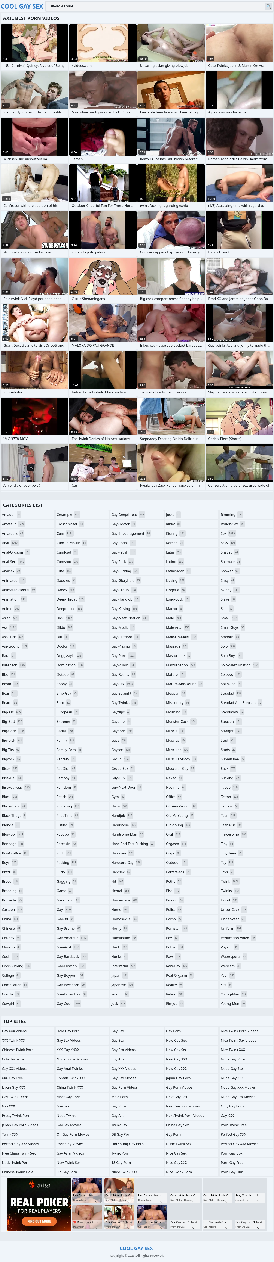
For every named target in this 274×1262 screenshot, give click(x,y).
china (10, 919)
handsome (124, 825)
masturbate (178, 655)
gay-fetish (123, 552)
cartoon (12, 909)
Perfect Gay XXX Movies (239, 1143)
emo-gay (67, 693)
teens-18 (231, 825)
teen (228, 815)
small (229, 618)
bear (10, 693)
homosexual (124, 919)
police (174, 909)
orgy (173, 853)
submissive (233, 759)
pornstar (177, 928)
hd (117, 881)
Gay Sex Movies (69, 1125)
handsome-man (127, 834)
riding (175, 994)
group (120, 759)
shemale (231, 561)
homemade (124, 900)
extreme (67, 721)
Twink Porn (120, 1153)
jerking (120, 994)
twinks (230, 891)
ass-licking (15, 646)
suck (228, 768)
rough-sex (232, 524)
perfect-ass (178, 872)
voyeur (229, 947)
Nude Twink (66, 1115)
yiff (226, 985)
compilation (15, 985)
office (174, 797)
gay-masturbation (129, 618)
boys (10, 862)
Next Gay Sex (176, 1096)
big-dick (12, 740)
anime (11, 608)
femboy (67, 778)
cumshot (68, 561)
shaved (230, 552)
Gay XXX (8, 1106)
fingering (68, 806)
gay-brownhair (72, 994)
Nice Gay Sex (176, 1153)
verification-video (238, 938)
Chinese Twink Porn (18, 1049)
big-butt (12, 721)
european (68, 712)
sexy (228, 543)
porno (174, 919)
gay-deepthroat (128, 514)
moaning (176, 712)
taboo (230, 787)
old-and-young (181, 806)
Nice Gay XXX (176, 1162)
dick (65, 618)
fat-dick (66, 768)
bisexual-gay (16, 787)
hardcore (122, 853)
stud (228, 740)
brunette (12, 900)
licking (175, 580)
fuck (64, 853)
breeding (12, 891)
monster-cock (181, 721)
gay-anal (69, 947)
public (175, 947)
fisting (65, 825)
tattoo (230, 797)
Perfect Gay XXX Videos (20, 1143)
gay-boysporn (71, 985)
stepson (231, 721)
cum (65, 533)
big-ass (12, 712)
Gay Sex (63, 1106)
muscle (176, 731)
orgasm (176, 844)
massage (177, 646)
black (10, 797)
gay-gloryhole (126, 580)
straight (231, 731)
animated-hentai (19, 590)
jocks (173, 514)
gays (119, 740)
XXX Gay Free (12, 1078)
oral (173, 834)
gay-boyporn (70, 975)
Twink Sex (119, 1125)
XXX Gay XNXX (68, 1049)
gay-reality (123, 674)
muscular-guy (180, 768)
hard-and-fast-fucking (133, 844)
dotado (66, 674)
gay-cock (69, 1003)
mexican (176, 693)
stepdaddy (232, 712)
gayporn (122, 731)
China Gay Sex (177, 1125)
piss (173, 891)
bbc (9, 674)
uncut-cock (234, 909)
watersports (234, 956)
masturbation (181, 665)
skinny (230, 590)
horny (119, 928)
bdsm (10, 684)
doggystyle (70, 655)
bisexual (12, 778)
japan (119, 975)
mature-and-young (184, 684)
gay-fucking (125, 571)
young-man (234, 994)
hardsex (121, 872)
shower (230, 571)
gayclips (120, 712)
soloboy (231, 674)
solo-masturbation (240, 665)
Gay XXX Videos (14, 1031)
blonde (11, 825)
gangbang (68, 900)
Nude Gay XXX (232, 1078)
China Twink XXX (70, 1087)
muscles (176, 740)
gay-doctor (123, 524)
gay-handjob (125, 599)
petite (174, 881)
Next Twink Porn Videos (185, 1115)
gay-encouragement (131, 533)
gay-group (124, 590)
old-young (178, 825)
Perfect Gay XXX (233, 1134)
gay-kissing (124, 608)
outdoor (177, 862)
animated (14, 580)
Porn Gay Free (232, 1162)
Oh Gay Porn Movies (73, 1134)
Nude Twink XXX (124, 1172)
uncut (229, 900)
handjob (122, 815)
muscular (177, 750)
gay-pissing (124, 646)
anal (10, 543)
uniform (231, 928)
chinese (11, 928)
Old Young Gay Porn (127, 1143)
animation (14, 599)
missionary (178, 702)
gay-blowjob (71, 966)
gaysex (121, 750)
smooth (230, 637)
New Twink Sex (68, 1162)
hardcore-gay (126, 862)
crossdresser (70, 524)
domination (70, 665)
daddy (66, 590)
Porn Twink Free (234, 1125)
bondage (13, 844)
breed (10, 881)
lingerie (176, 590)
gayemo (121, 721)
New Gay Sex (176, 1040)
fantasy (66, 759)
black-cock (14, 806)
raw (173, 956)
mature (176, 674)
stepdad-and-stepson (241, 702)
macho (175, 608)
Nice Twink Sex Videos (238, 1040)
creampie (68, 514)
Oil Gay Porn (121, 1134)
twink (230, 881)
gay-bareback (72, 956)
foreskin (67, 844)
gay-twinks (124, 702)
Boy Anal (118, 1059)
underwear (233, 919)
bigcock (11, 759)
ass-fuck (13, 637)
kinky (174, 524)
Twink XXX (10, 1134)
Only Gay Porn (232, 1106)
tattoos (230, 806)
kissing (176, 533)
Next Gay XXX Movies (183, 1106)
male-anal (178, 627)
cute (64, 571)
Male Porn (119, 1096)
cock (10, 956)
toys (227, 872)
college (11, 975)
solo (228, 646)
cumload (67, 552)
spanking (231, 684)
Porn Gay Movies (70, 1143)
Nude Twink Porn (16, 1162)
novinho (176, 787)
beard (10, 702)
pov (172, 938)
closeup (11, 947)
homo (120, 909)
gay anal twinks (70, 1068)
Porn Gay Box (231, 1153)
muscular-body (181, 759)
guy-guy (122, 778)
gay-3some (69, 928)
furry (65, 872)
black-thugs (14, 815)
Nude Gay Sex (232, 1068)
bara (9, 655)
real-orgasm (180, 975)
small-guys (233, 627)
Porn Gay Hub (232, 1172)
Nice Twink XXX (233, 1049)
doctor (66, 646)
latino (175, 561)
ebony (65, 684)
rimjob (175, 1003)
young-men (233, 1003)
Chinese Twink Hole (17, 1172)
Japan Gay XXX (13, 1087)
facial (65, 731)
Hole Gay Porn (68, 1031)
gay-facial (123, 543)
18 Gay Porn (121, 1162)
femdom (67, 787)
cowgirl (11, 1003)
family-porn (70, 750)
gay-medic (123, 627)
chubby (11, 938)
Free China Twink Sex (19, 1153)
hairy (119, 806)
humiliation (124, 938)
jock (118, 1003)
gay (64, 909)
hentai (120, 891)
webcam (231, 966)
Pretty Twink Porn (16, 1115)
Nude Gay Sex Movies (238, 1096)
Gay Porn (118, 1106)
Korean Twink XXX (71, 1078)
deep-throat (71, 599)
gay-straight (125, 693)
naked (174, 778)
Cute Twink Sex (14, 1059)
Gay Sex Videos (69, 1040)
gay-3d (66, 919)
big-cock (13, 731)
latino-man (178, 571)
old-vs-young (180, 815)
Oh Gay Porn (67, 1172)
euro (64, 702)
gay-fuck (122, 561)
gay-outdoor (125, 637)
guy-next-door (126, 787)
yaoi (228, 975)
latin (174, 552)
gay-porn (123, 655)
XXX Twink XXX (13, 1040)
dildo (65, 627)
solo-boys (232, 655)
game (65, 891)
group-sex (123, 768)
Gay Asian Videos (70, 1153)
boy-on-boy (15, 853)
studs (228, 750)
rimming (232, 514)
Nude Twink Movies (72, 1059)
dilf (63, 637)
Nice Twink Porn (179, 1172)
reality (174, 985)
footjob (66, 834)
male (174, 618)
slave (228, 599)
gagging (67, 881)
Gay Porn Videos (124, 1087)
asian (10, 618)
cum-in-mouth (72, 543)
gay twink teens (15, 1096)
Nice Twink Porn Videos (239, 1031)
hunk (119, 947)
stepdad (231, 693)
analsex (11, 571)
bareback (14, 665)
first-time (68, 815)
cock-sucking (16, 966)
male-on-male (181, 637)
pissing (175, 900)
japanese (122, 985)
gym (118, 797)
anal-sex (13, 561)
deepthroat (70, 608)
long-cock (178, 599)
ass (9, 627)
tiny (227, 844)
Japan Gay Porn (178, 1078)
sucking (231, 778)
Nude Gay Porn (233, 1059)
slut (227, 608)
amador (11, 514)
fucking (67, 862)
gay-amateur (72, 938)
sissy (228, 580)
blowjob (13, 834)
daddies (66, 580)
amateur (13, 524)
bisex (10, 768)
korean (175, 543)
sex (228, 533)
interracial (123, 966)
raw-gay (177, 966)
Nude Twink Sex (179, 1143)
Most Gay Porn (68, 1096)
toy (227, 862)
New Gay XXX (176, 1059)
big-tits (11, 750)
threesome (234, 834)
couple (11, 994)
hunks (119, 956)
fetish (65, 797)
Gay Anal (118, 1115)
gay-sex (122, 684)
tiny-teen (232, 853)
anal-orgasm (16, 552)
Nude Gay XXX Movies (238, 1087)
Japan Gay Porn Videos (20, 1125)
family (66, 740)
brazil (9, 872)
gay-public (123, 665)
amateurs (13, 533)
